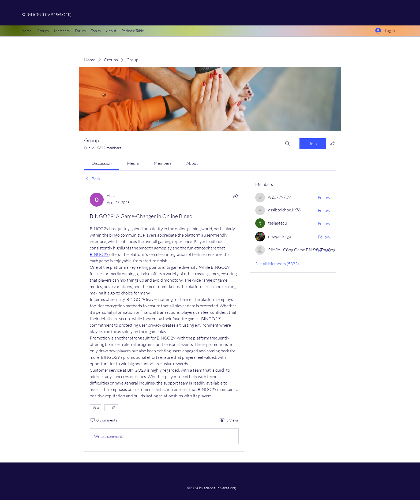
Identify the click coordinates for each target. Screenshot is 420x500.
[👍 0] (95, 407)
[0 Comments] (103, 420)
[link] (102, 163)
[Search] (287, 143)
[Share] (235, 196)
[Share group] (332, 143)
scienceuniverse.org (46, 13)
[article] (164, 319)
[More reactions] (111, 407)
